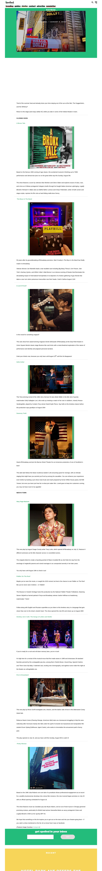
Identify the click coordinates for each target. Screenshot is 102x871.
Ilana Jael (41, 21)
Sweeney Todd (21, 413)
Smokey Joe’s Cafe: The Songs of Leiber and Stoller (34, 617)
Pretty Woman (21, 743)
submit (68, 836)
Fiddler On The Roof (23, 576)
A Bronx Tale (21, 123)
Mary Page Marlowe (23, 501)
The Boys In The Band (24, 199)
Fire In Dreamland (23, 675)
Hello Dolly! (20, 362)
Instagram (36, 827)
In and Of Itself (21, 286)
